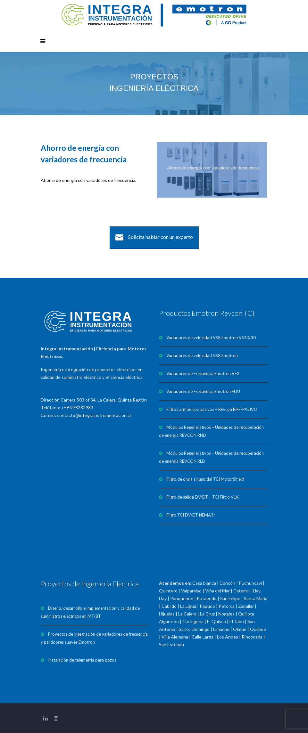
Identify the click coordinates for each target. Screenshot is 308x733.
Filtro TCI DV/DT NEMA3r (190, 514)
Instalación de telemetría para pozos (82, 660)
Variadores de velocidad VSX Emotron (202, 355)
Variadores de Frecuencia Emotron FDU (203, 391)
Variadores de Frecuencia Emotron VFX (202, 373)
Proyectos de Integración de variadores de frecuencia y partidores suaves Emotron (94, 638)
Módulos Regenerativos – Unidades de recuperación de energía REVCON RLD (211, 457)
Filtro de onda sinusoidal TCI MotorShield (205, 479)
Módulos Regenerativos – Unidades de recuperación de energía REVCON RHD (211, 431)
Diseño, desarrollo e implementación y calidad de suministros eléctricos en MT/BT (90, 612)
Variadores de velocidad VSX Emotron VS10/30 (211, 337)
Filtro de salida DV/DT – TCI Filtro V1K (202, 497)
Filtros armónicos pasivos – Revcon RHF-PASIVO (211, 409)
